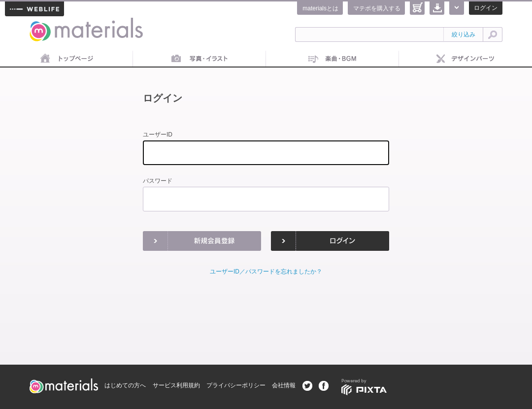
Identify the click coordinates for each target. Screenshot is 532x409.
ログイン (486, 7)
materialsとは (320, 8)
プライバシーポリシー (236, 385)
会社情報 (284, 385)
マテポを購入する (376, 8)
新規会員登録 (202, 241)
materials (40, 23)
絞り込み (463, 34)
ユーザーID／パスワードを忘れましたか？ (266, 271)
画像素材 (199, 59)
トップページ (66, 59)
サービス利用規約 (176, 385)
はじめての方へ (125, 385)
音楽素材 (332, 59)
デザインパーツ (465, 59)
